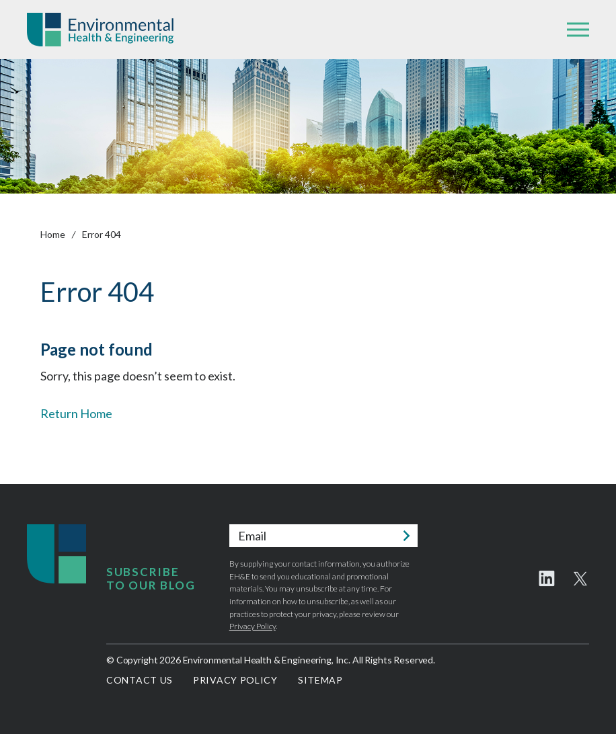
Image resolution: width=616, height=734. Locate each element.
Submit (406, 535)
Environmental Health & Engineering (100, 29)
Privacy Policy (252, 626)
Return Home (76, 413)
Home (52, 234)
